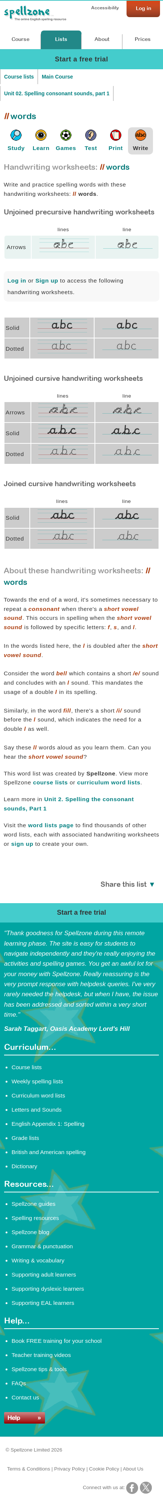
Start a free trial (81, 59)
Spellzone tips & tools (39, 1369)
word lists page (50, 825)
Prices (143, 39)
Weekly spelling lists (37, 1081)
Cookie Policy (104, 1469)
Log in (16, 280)
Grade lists (25, 1138)
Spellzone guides (33, 1204)
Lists (61, 39)
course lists (50, 782)
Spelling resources (35, 1218)
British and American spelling (49, 1152)
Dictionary (24, 1166)
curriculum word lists (108, 782)
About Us (133, 1469)
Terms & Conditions (28, 1469)
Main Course (57, 77)
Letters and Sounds (37, 1109)
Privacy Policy (69, 1469)
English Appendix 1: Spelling (48, 1124)
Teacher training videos (41, 1355)
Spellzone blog (30, 1232)
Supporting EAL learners (43, 1303)
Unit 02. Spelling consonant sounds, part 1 (56, 93)
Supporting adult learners (44, 1274)
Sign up (46, 280)
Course (20, 39)
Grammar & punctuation (42, 1246)
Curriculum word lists (38, 1095)
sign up (22, 844)
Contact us (25, 1397)
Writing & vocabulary (38, 1260)
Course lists (19, 77)
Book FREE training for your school (57, 1341)
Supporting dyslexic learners (48, 1288)
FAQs (19, 1383)
